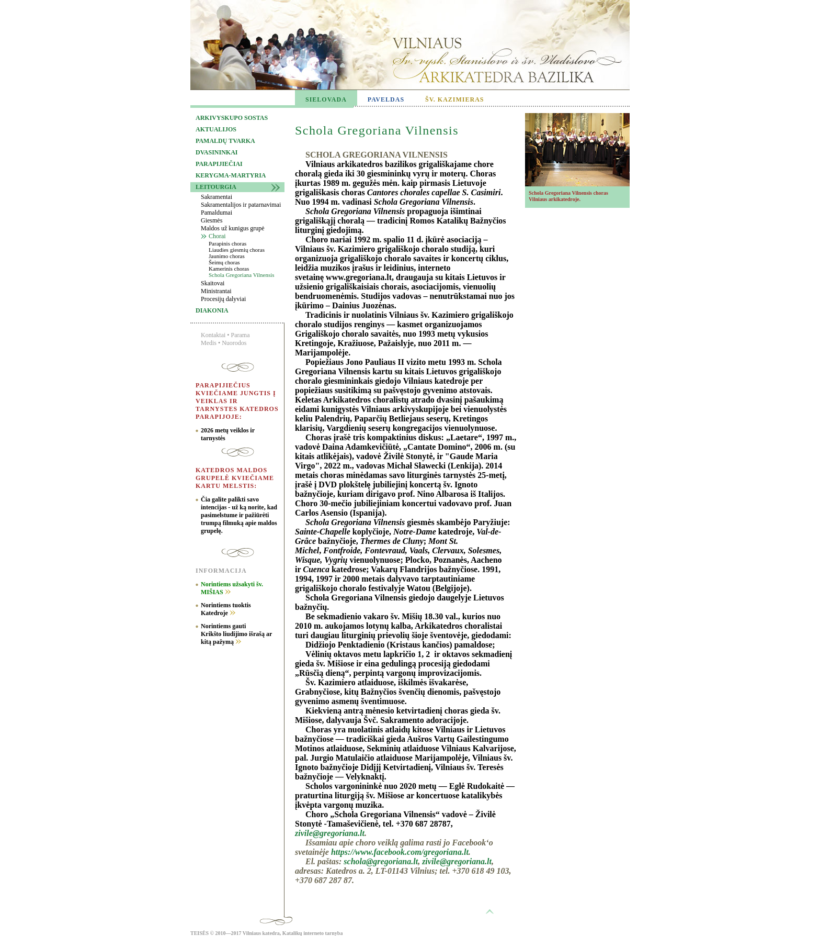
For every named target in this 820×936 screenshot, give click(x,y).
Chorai (217, 236)
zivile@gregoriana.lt (330, 833)
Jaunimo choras (227, 256)
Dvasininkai (216, 152)
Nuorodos (234, 343)
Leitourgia (216, 187)
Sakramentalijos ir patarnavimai (241, 204)
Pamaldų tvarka (225, 140)
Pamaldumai (216, 212)
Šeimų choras (224, 262)
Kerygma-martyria (231, 175)
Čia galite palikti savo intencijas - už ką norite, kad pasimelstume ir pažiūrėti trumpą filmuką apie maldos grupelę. (239, 515)
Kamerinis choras (229, 268)
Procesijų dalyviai (223, 299)
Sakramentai (216, 196)
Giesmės (211, 220)
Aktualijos (216, 129)
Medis (209, 343)
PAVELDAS (386, 99)
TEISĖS (199, 933)
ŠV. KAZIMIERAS (454, 99)
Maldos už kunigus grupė (233, 228)
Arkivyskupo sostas (232, 117)
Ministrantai (216, 291)
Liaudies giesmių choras (237, 250)
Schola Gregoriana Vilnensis (242, 275)
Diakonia (212, 310)
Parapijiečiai (219, 164)
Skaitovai (212, 283)
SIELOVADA (326, 99)
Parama (240, 335)
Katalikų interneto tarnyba (312, 933)
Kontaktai (213, 335)
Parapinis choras (227, 243)
